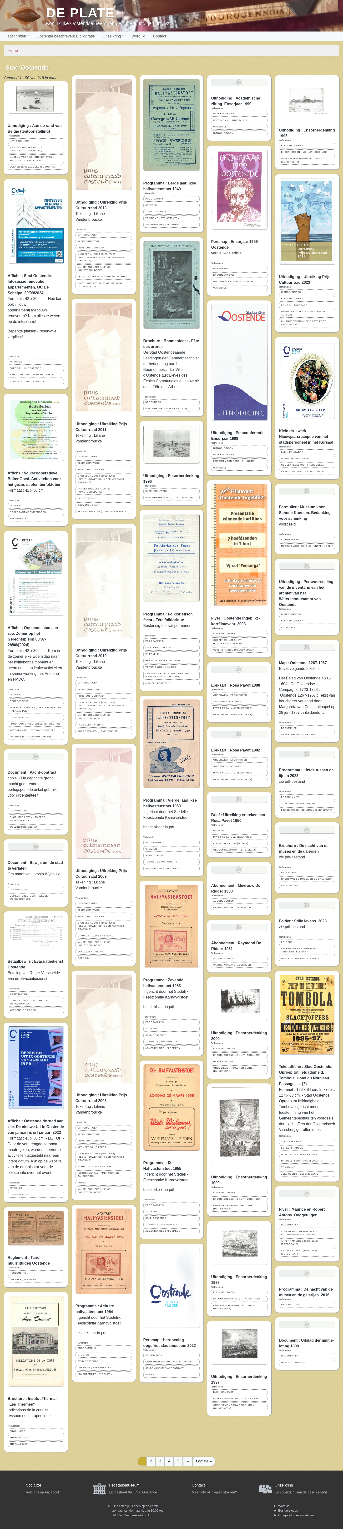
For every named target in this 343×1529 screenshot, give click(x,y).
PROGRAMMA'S (87, 1348)
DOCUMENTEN (18, 810)
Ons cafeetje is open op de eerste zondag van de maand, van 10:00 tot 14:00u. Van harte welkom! (137, 1510)
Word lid (138, 36)
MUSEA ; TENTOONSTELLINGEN (300, 958)
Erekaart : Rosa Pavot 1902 (235, 750)
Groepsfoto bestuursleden (296, 1515)
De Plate (80, 12)
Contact (159, 36)
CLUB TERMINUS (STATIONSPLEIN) (234, 650)
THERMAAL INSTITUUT (23, 1437)
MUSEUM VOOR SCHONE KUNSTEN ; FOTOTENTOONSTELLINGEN (32, 158)
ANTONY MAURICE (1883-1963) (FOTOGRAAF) (299, 1242)
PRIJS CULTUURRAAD (91, 248)
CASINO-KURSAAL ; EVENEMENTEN (302, 471)
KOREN (82, 1183)
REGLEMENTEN (19, 1273)
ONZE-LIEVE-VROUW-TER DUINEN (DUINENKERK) (233, 1069)
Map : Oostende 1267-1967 (303, 663)
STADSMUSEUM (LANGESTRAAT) (165, 1368)
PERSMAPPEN (154, 1355)
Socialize (33, 1485)
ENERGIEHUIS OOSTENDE (25, 368)
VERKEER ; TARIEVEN (23, 1279)
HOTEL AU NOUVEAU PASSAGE (299, 1154)
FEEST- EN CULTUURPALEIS (230, 120)
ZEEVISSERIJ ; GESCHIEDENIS (299, 1174)
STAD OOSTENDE (88, 1361)
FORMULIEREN (290, 539)
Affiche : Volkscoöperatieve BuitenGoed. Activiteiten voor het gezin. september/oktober (34, 479)
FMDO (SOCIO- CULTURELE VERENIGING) (35, 724)
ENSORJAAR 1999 (224, 113)
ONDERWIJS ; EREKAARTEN (230, 695)
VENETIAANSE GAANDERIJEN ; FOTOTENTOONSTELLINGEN (299, 1233)
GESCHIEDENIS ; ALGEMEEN (298, 734)
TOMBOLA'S (288, 1167)
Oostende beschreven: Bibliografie (66, 36)
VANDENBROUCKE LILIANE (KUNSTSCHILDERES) (94, 268)
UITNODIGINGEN (20, 141)
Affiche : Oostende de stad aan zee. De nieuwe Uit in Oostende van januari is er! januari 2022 (36, 1127)
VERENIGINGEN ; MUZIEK (161, 667)
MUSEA (150, 1374)
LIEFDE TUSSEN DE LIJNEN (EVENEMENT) (306, 810)
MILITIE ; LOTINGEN (293, 1362)
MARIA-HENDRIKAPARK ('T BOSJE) (166, 408)
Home (13, 50)
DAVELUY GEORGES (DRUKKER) (232, 714)
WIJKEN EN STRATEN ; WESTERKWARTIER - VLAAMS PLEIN (35, 709)
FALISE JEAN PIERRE (90, 725)
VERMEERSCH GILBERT (92, 1147)
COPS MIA (84, 958)
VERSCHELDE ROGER (23, 1010)
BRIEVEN (218, 830)
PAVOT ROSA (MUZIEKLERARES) (232, 708)
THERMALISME (19, 1444)
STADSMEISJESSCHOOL (227, 701)
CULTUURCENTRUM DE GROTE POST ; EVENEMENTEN (101, 285)
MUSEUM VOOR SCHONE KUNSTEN (234, 281)
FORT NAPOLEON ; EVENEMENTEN (99, 731)
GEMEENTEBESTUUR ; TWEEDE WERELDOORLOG (29, 897)
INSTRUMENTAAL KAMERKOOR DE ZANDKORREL (98, 1174)
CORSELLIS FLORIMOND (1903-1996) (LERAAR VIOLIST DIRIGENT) (168, 675)
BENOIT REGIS (86, 498)
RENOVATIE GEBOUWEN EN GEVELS (32, 374)
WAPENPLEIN (153, 654)
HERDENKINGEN (223, 1061)
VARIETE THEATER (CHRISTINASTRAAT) (102, 511)
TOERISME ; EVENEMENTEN (94, 1367)
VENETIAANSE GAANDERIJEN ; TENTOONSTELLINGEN (299, 950)
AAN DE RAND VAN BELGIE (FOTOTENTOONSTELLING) (26, 149)
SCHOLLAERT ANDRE (90, 952)
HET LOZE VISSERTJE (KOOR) (164, 660)
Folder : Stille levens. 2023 (303, 921)
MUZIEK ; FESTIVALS (158, 683)
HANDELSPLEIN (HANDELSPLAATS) (302, 1161)
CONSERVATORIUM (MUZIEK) (230, 843)
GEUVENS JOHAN (88, 505)
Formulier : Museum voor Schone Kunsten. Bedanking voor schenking (305, 512)
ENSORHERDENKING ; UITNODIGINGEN (169, 497)
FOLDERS (287, 942)
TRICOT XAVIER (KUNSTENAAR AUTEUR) (102, 276)
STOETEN (83, 1355)
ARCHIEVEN (288, 627)
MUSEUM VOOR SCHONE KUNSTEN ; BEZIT (307, 546)
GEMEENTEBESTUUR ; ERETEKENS (234, 850)
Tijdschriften (16, 36)
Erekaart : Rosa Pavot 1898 (235, 685)
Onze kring (111, 36)
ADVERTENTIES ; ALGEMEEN (95, 1374)
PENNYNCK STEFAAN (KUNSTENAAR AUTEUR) (303, 313)
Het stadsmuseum (124, 1485)
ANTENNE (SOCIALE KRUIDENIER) (30, 737)
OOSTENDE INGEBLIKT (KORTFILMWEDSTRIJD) (227, 641)
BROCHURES (17, 1431)
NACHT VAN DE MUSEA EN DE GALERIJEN (306, 879)
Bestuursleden (288, 1510)
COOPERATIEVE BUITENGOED (28, 512)
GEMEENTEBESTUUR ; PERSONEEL (302, 465)
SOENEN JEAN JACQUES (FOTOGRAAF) (33, 167)
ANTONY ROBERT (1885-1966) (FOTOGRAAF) (299, 1252)
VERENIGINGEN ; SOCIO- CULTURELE (32, 730)
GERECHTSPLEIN (20, 701)
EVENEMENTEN (19, 518)
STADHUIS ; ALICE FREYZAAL (95, 936)
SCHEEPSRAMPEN (292, 1148)
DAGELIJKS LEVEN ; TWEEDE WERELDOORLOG (27, 818)
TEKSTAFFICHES (291, 1141)
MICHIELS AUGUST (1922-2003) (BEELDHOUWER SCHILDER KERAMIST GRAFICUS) (101, 257)
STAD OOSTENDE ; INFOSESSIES (30, 381)
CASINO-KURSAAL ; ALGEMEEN (232, 907)
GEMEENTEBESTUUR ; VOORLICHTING (169, 1362)
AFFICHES (16, 362)
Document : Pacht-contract (32, 772)
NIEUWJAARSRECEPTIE (295, 458)
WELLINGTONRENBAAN (24, 827)
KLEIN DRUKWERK (89, 241)
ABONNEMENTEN (223, 901)
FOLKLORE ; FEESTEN (159, 647)
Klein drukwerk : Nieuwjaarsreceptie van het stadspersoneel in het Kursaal (306, 436)
